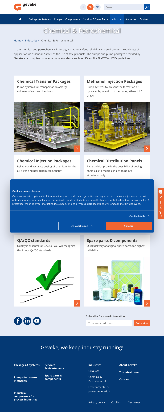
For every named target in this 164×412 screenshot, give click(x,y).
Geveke (25, 7)
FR (97, 7)
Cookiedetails (137, 216)
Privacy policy (96, 402)
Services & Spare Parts (95, 19)
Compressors (72, 19)
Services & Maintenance (54, 366)
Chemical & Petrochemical (97, 379)
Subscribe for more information (105, 316)
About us (131, 19)
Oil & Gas (93, 371)
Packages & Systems (40, 19)
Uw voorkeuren (82, 225)
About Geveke (128, 365)
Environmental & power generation (99, 389)
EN (90, 7)
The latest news (129, 372)
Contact (144, 19)
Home (20, 19)
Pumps (58, 19)
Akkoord (129, 225)
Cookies (116, 402)
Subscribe (142, 323)
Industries (117, 19)
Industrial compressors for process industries (25, 396)
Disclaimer (133, 402)
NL (83, 7)
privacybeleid (84, 203)
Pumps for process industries (25, 379)
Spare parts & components (53, 377)
